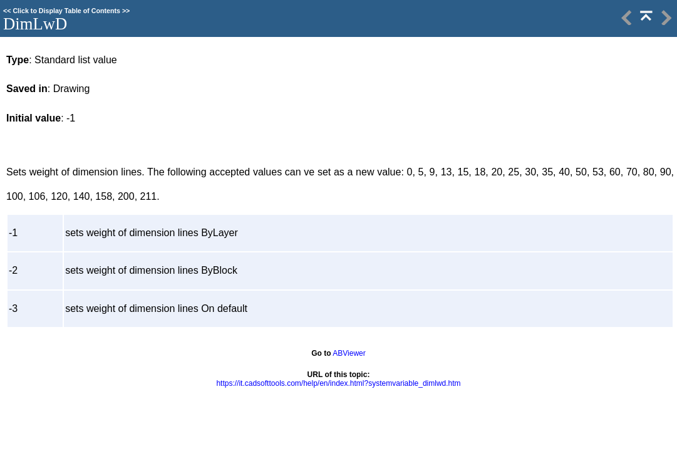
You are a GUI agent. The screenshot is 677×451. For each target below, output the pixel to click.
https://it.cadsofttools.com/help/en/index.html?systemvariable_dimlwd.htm (338, 383)
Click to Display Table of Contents (66, 10)
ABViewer (349, 353)
